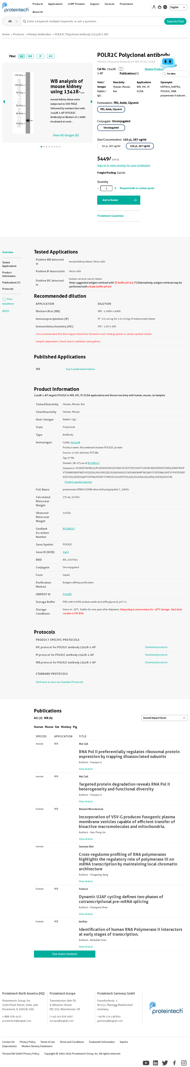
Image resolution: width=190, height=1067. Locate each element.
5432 (66, 551)
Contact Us (8, 1041)
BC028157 (94, 463)
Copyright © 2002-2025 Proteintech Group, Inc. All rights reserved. (82, 1053)
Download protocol (156, 647)
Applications (55, 3)
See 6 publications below (80, 369)
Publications (127, 73)
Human (38, 727)
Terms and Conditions (72, 1041)
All (21, 56)
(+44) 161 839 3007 (61, 1016)
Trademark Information (102, 1041)
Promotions (126, 3)
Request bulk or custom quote (137, 188)
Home (6, 34)
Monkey (66, 727)
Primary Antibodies (39, 34)
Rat (57, 727)
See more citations (64, 954)
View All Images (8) (66, 135)
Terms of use (47, 1041)
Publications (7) (11, 282)
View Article (86, 768)
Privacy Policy (27, 1041)
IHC (51, 56)
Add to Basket (110, 200)
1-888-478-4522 (11, 1016)
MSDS (5, 311)
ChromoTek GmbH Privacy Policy (20, 1053)
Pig (75, 727)
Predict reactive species (78, 481)
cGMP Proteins (76, 3)
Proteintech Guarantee (110, 215)
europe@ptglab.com (61, 1020)
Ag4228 (75, 442)
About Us (37, 11)
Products (37, 3)
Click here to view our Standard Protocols (59, 682)
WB (30, 56)
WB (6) (48, 718)
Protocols (7, 288)
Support (94, 3)
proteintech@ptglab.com (16, 1020)
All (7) (38, 718)
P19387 (67, 594)
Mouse (49, 727)
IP (40, 56)
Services (109, 3)
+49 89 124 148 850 (108, 1016)
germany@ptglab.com (110, 1020)
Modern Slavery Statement (37, 1046)
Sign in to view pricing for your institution (123, 165)
